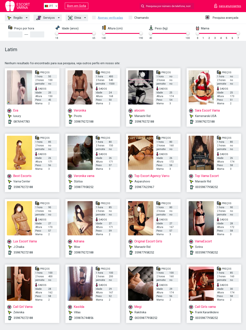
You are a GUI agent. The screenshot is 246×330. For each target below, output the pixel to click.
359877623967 (144, 187)
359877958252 (84, 187)
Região (15, 18)
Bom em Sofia (76, 6)
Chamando (141, 18)
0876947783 (22, 121)
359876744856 (84, 318)
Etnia (74, 18)
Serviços (45, 18)
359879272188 (84, 121)
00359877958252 (206, 187)
